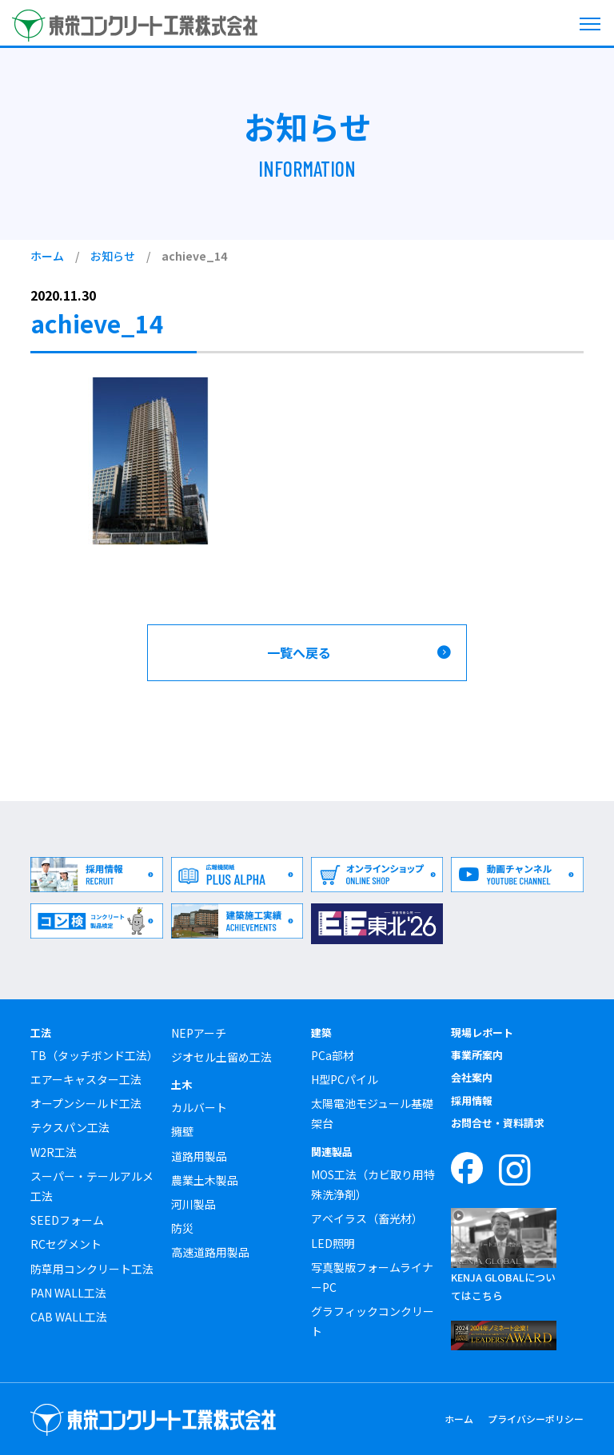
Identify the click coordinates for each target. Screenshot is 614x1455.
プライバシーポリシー (536, 1418)
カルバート (199, 1107)
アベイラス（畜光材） (367, 1218)
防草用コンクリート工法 (92, 1269)
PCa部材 (332, 1055)
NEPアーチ (198, 1033)
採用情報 (471, 1100)
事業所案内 (477, 1054)
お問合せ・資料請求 (497, 1122)
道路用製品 (199, 1156)
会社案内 (471, 1077)
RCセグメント (66, 1244)
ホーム (47, 256)
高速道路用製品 (210, 1252)
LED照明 (333, 1243)
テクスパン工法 (70, 1127)
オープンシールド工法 (86, 1103)
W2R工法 (53, 1152)
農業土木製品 (204, 1180)
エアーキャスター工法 (86, 1079)
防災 (182, 1228)
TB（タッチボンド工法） (94, 1055)
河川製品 (193, 1204)
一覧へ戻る (299, 652)
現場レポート (482, 1032)
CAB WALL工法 (68, 1317)
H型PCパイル (344, 1079)
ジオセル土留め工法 (221, 1057)
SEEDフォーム (67, 1220)
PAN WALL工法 (68, 1293)
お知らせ (112, 256)
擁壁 (182, 1131)
